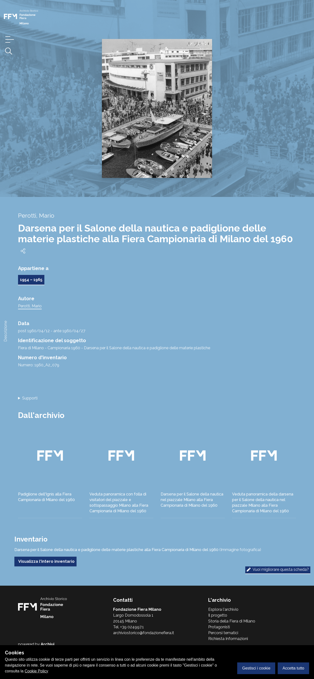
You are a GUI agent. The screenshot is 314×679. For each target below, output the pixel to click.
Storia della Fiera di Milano (231, 621)
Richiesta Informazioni (228, 638)
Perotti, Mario (30, 306)
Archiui (47, 644)
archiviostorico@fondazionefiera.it (143, 632)
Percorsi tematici (223, 632)
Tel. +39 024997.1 (128, 627)
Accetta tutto (293, 668)
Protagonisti (219, 627)
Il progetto (217, 615)
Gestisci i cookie (256, 668)
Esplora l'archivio (223, 609)
